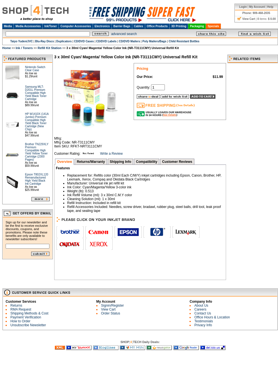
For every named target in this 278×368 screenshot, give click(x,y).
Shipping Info (120, 162)
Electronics (102, 26)
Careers (200, 309)
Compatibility (146, 162)
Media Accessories (28, 26)
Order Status (110, 313)
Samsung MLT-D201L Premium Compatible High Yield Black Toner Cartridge (36, 93)
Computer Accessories (75, 26)
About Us (201, 305)
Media (8, 26)
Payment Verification (25, 317)
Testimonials (203, 321)
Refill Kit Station (49, 48)
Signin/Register (112, 305)
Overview (64, 162)
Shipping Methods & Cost (29, 313)
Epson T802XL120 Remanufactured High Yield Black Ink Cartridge (36, 179)
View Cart (108, 309)
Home (6, 48)
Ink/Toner (50, 26)
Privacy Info (203, 325)
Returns (16, 305)
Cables (138, 26)
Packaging (197, 26)
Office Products (157, 26)
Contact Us (202, 313)
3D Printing (178, 26)
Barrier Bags (121, 26)
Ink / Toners (24, 48)
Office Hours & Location (212, 317)
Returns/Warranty (91, 162)
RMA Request (20, 309)
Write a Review (111, 154)
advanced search (124, 34)
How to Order (20, 321)
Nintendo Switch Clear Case (35, 69)
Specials (213, 26)
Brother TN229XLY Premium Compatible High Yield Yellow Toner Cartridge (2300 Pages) (36, 152)
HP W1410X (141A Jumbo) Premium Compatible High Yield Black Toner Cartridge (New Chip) (37, 121)
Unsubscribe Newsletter (28, 325)
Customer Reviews (177, 162)
